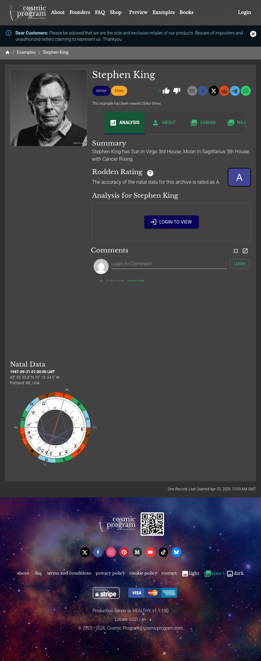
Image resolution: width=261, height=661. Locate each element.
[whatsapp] (246, 91)
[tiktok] (163, 552)
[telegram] (235, 91)
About (57, 12)
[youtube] (150, 552)
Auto (213, 573)
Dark (235, 573)
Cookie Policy (143, 573)
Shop (116, 12)
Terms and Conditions (69, 573)
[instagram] (111, 552)
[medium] (137, 552)
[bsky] (176, 552)
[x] (214, 91)
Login (244, 12)
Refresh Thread (135, 281)
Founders (79, 12)
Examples (163, 12)
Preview (138, 12)
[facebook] (203, 91)
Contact (169, 573)
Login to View (171, 222)
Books (186, 12)
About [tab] (163, 123)
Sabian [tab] (202, 123)
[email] (192, 91)
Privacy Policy (110, 573)
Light (190, 573)
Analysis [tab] (125, 123)
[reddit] (224, 91)
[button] (101, 91)
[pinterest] (124, 552)
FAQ (100, 12)
